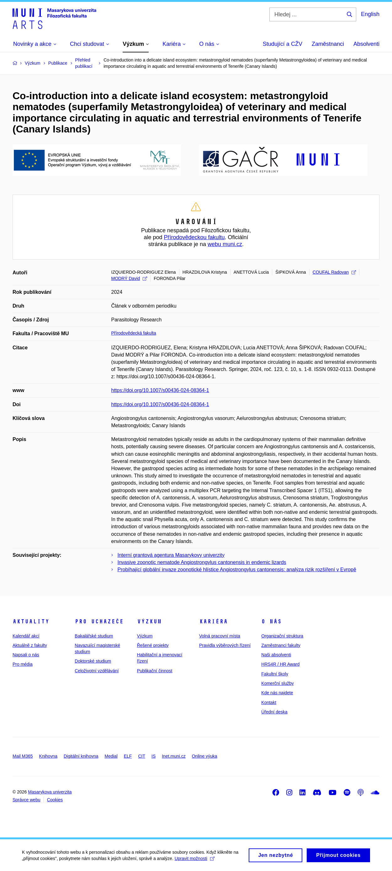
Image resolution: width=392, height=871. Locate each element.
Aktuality (31, 621)
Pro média (23, 664)
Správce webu (26, 799)
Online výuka (204, 756)
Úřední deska (274, 711)
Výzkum (149, 621)
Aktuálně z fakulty (30, 645)
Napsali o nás (26, 654)
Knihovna (48, 756)
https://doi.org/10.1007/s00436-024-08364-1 (160, 390)
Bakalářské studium (94, 635)
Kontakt (268, 702)
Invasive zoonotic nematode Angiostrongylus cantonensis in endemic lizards (202, 562)
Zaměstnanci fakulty (280, 645)
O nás (271, 621)
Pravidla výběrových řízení (225, 645)
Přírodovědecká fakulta (133, 333)
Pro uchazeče (99, 621)
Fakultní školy (274, 673)
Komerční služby (277, 683)
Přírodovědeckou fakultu (194, 237)
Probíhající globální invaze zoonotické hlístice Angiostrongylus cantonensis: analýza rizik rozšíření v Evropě (237, 569)
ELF (128, 756)
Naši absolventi (276, 654)
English (370, 14)
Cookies (55, 799)
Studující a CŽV (282, 44)
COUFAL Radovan (334, 272)
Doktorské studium (93, 661)
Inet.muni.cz (173, 756)
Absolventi (366, 44)
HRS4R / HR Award (280, 664)
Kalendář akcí (26, 635)
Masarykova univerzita (50, 791)
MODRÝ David (129, 278)
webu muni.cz (225, 244)
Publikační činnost (154, 670)
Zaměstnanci (328, 44)
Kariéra (213, 621)
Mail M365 (23, 756)
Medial (111, 756)
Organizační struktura (282, 635)
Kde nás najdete (277, 692)
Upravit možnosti (195, 860)
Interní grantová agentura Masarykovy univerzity (171, 555)
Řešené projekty (153, 645)
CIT (141, 756)
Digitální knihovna (81, 756)
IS (153, 756)
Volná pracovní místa (219, 635)
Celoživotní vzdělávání (97, 670)
